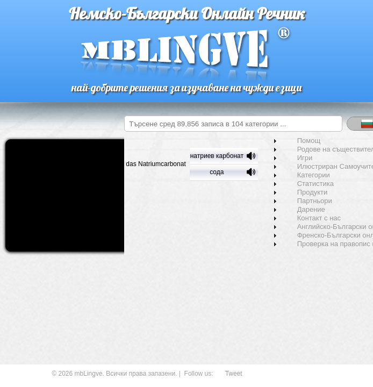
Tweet (233, 373)
